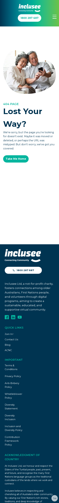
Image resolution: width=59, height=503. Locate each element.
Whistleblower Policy (13, 336)
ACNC (8, 290)
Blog (7, 285)
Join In (9, 274)
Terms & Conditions (11, 307)
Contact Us (11, 280)
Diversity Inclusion (10, 358)
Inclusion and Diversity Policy (13, 368)
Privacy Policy (13, 316)
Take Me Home (16, 158)
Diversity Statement (11, 347)
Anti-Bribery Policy (12, 325)
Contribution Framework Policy (12, 381)
